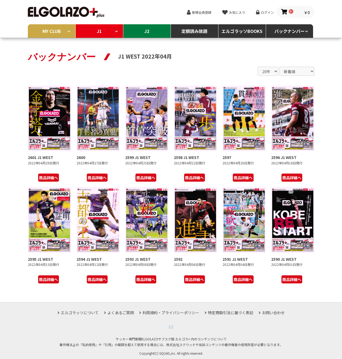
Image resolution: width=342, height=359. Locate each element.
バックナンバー (289, 31)
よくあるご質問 (120, 312)
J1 (99, 31)
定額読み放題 (194, 31)
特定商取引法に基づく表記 (230, 312)
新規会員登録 (201, 12)
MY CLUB (51, 31)
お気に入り (237, 12)
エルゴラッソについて (80, 312)
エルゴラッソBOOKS (242, 31)
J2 (146, 31)
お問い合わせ (273, 312)
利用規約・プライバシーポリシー (170, 312)
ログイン (267, 12)
